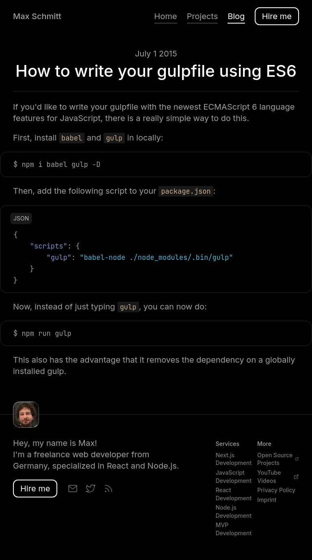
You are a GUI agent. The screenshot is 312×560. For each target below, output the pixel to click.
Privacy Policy (276, 489)
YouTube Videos (278, 476)
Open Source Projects (278, 459)
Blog (236, 16)
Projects (202, 16)
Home (165, 16)
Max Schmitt (37, 16)
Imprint (266, 499)
